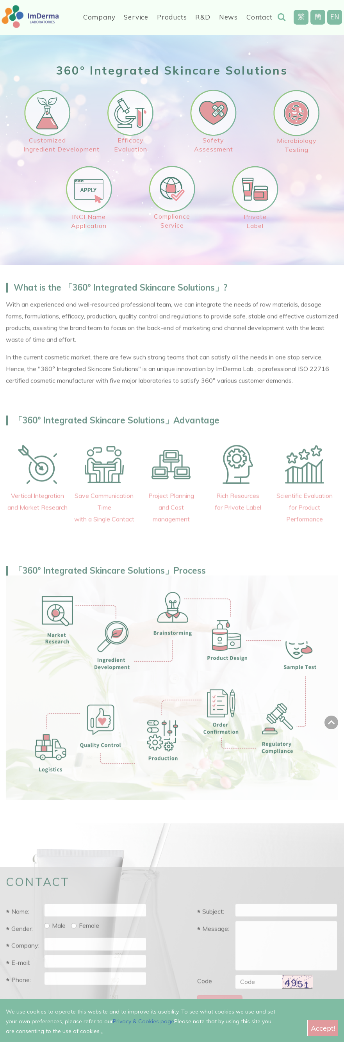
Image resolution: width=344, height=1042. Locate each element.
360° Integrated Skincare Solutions (172, 70)
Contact (259, 17)
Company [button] (99, 17)
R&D (202, 17)
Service (136, 17)
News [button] (228, 17)
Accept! (323, 1029)
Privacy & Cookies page (143, 1022)
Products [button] (172, 17)
